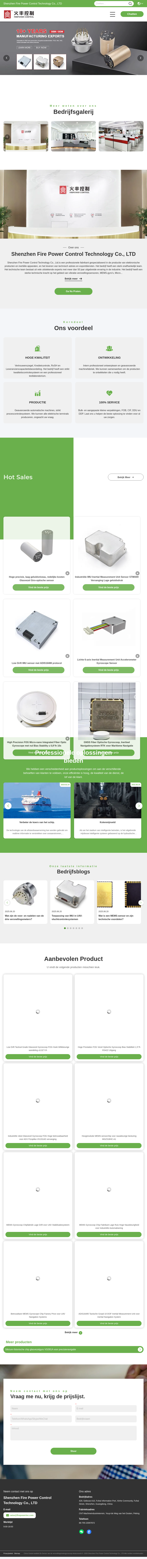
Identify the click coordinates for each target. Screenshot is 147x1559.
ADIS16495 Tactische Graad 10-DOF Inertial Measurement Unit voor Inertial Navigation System (109, 1317)
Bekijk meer (73, 278)
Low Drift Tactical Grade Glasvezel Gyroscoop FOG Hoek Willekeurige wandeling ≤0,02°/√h (38, 1051)
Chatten (132, 14)
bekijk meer (126, 484)
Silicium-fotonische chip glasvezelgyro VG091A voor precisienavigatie (40, 1351)
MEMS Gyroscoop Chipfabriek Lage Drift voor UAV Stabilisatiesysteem (37, 1227)
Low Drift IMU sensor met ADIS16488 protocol (37, 874)
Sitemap (17, 1555)
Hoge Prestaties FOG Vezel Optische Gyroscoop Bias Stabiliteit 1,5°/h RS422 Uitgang (109, 1051)
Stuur (73, 1453)
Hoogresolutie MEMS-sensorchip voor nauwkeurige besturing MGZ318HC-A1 (109, 1139)
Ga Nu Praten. (73, 291)
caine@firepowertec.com (19, 1517)
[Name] (130, 3)
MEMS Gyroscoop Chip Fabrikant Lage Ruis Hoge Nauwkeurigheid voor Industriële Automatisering (109, 1228)
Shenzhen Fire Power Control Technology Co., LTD (73, 254)
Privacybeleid (8, 1555)
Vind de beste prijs (37, 882)
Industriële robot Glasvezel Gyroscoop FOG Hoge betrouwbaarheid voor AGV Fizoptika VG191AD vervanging (38, 1139)
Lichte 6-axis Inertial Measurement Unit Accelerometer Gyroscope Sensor (106, 873)
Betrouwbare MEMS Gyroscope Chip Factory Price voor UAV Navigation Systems (38, 1317)
